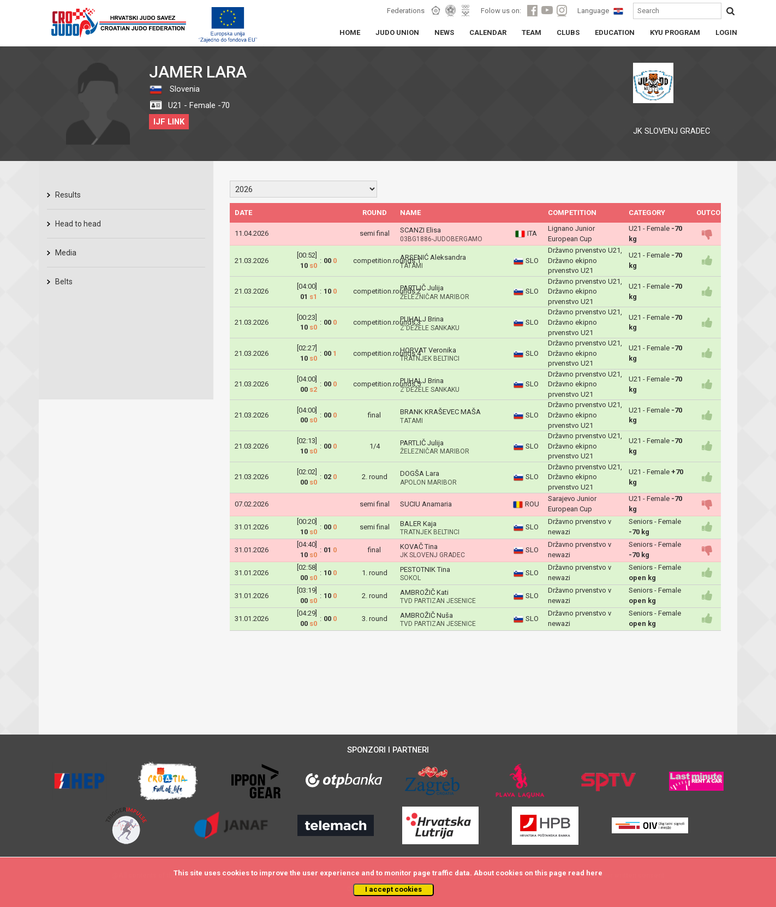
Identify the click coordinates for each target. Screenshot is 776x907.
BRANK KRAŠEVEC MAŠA (440, 412)
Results (68, 194)
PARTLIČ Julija (422, 288)
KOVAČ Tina (419, 546)
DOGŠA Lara (419, 473)
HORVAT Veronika (428, 350)
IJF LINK (168, 122)
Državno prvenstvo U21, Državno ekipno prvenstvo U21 (585, 260)
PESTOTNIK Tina (425, 569)
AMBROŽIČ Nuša (426, 615)
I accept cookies (393, 889)
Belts (64, 281)
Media (65, 252)
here (594, 873)
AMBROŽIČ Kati (424, 592)
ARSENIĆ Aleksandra (433, 257)
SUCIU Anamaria (426, 504)
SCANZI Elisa (420, 230)
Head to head (78, 223)
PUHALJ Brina (422, 319)
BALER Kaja (418, 524)
